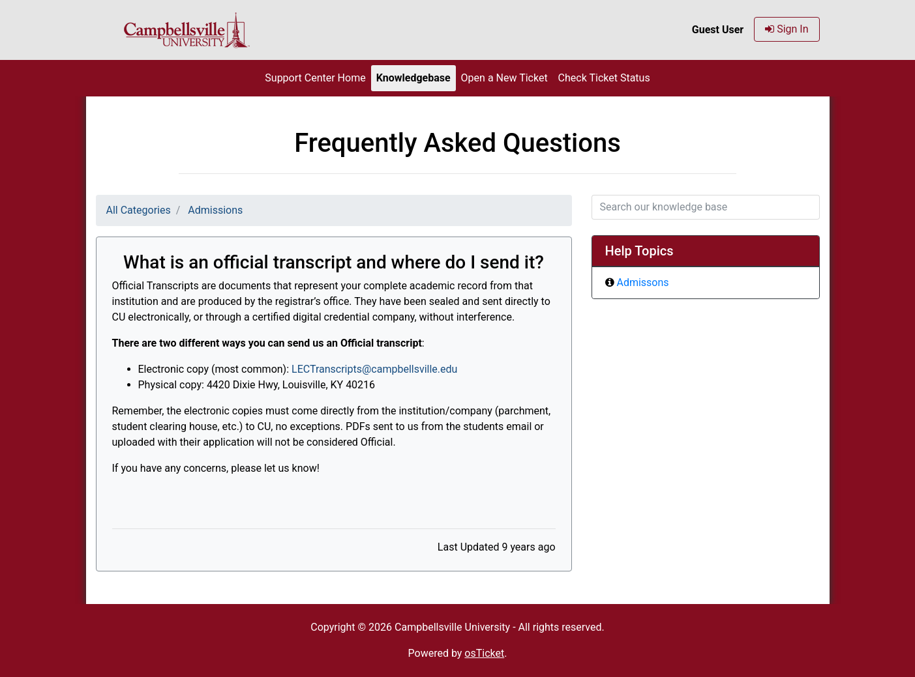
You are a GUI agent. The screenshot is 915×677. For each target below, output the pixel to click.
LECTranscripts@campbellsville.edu (374, 369)
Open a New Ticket (504, 78)
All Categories (138, 210)
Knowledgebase (413, 78)
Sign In (786, 29)
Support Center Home (315, 78)
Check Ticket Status (604, 78)
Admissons (642, 282)
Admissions (215, 210)
